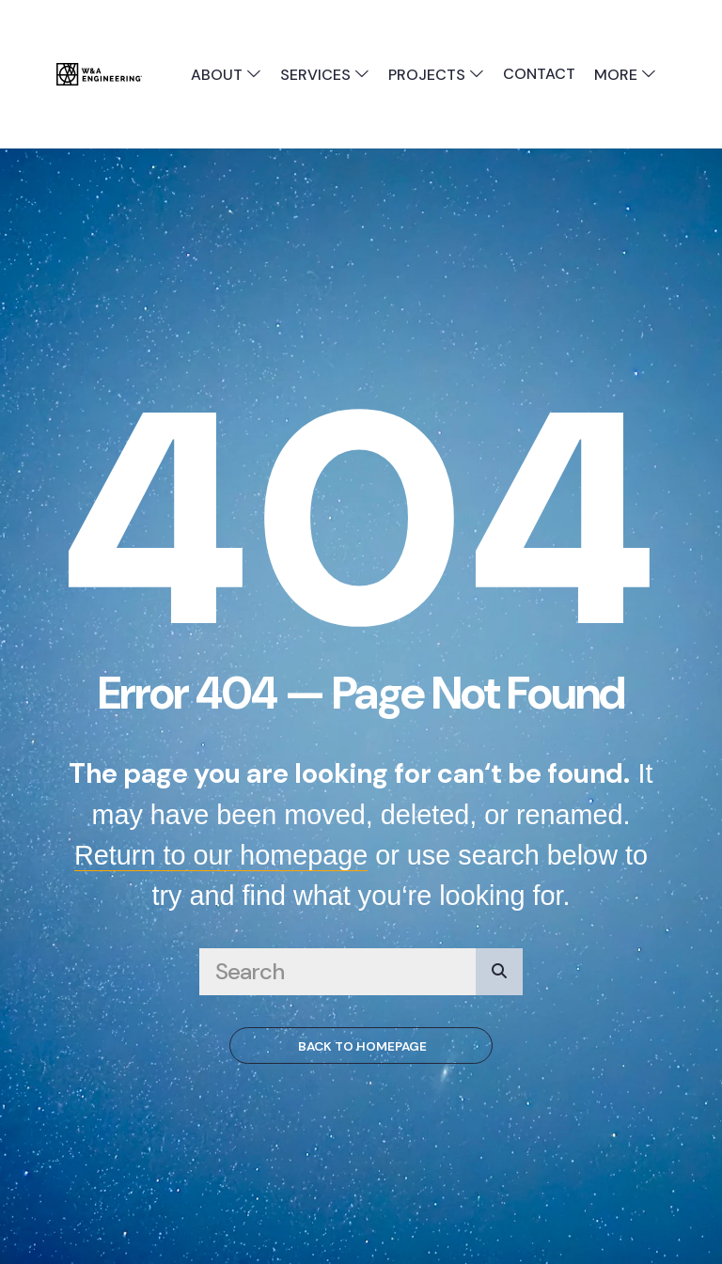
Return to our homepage (221, 855)
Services (324, 75)
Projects (436, 75)
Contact (539, 74)
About (226, 75)
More (625, 75)
